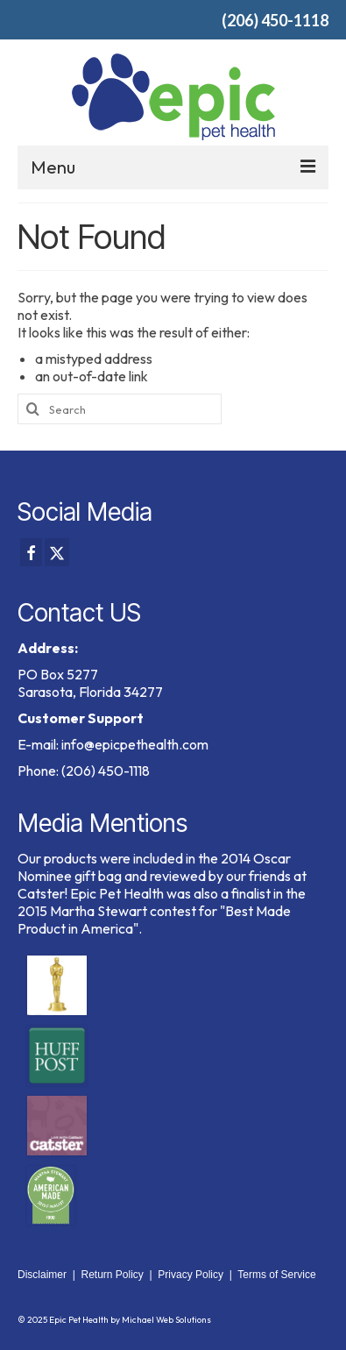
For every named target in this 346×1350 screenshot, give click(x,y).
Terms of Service (276, 1274)
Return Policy (112, 1274)
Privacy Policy (190, 1274)
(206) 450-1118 (275, 20)
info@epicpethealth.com (134, 744)
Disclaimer (42, 1274)
